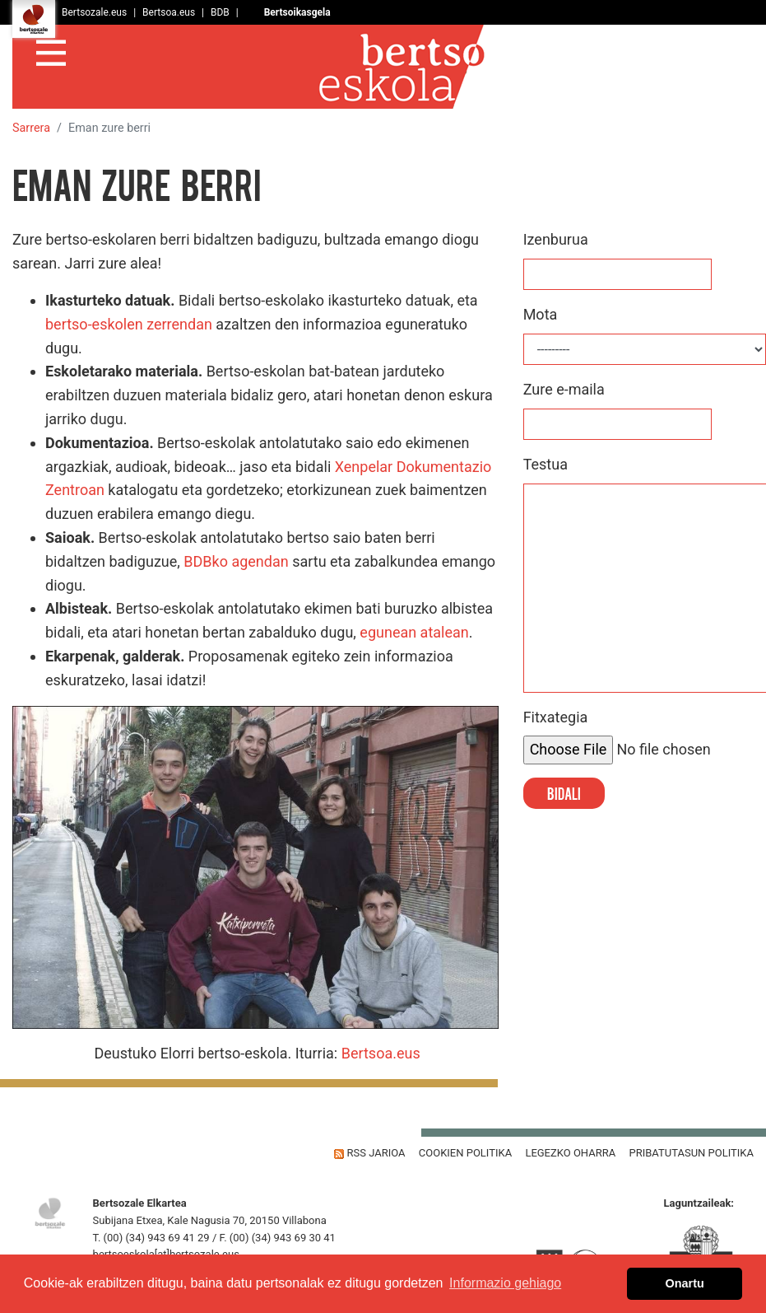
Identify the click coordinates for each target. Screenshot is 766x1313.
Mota (540, 314)
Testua (545, 464)
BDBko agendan (235, 561)
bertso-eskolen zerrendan (128, 324)
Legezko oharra (570, 1153)
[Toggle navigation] (51, 50)
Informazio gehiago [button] (505, 1283)
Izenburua (555, 239)
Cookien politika (465, 1153)
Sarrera (31, 128)
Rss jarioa (369, 1153)
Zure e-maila (564, 389)
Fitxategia (555, 717)
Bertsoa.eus (380, 1053)
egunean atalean (414, 632)
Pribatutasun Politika (691, 1153)
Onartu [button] (685, 1283)
